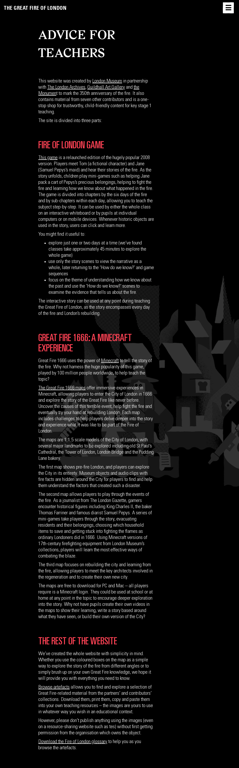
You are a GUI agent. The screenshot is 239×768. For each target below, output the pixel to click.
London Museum (107, 81)
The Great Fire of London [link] (35, 8)
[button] (228, 7)
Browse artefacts (54, 687)
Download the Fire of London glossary (72, 742)
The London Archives (66, 87)
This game (48, 158)
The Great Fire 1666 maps (62, 388)
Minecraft (110, 361)
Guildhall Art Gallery (106, 87)
